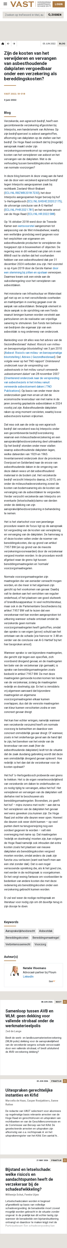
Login (59, 4)
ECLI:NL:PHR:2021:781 (19, 209)
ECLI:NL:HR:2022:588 (41, 214)
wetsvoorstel (26, 226)
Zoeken (54, 14)
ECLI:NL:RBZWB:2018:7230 (22, 193)
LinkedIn (28, 976)
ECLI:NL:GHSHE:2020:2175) (45, 201)
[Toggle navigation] (5, 4)
